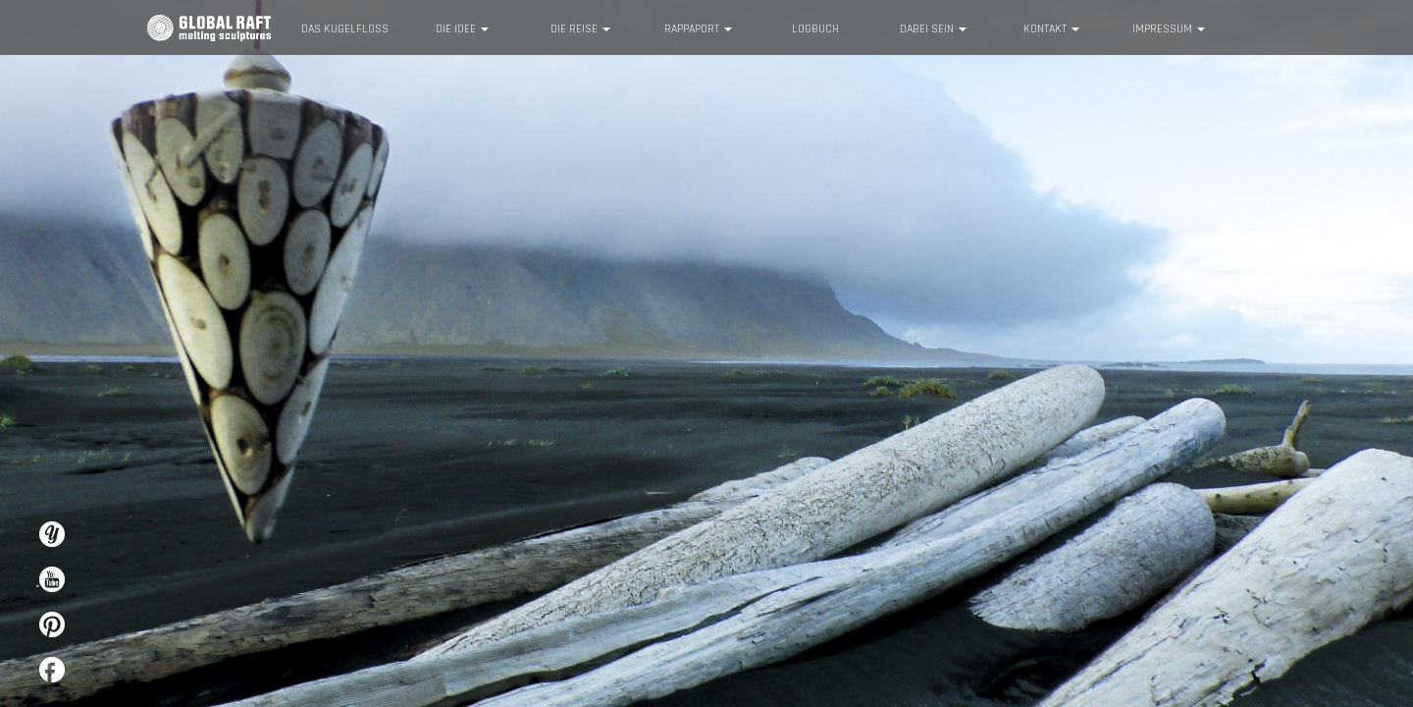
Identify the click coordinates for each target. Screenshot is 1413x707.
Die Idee (462, 29)
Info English (1242, 27)
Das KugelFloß (345, 29)
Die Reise (580, 29)
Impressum (1168, 29)
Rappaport (698, 29)
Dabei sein (933, 29)
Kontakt (1051, 29)
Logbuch (815, 29)
